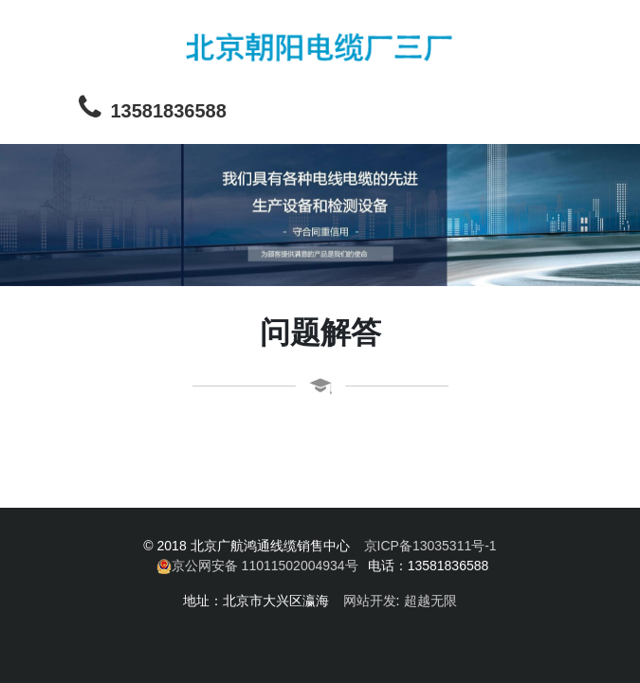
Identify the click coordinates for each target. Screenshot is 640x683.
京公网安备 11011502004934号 (257, 566)
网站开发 (369, 600)
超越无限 (430, 600)
